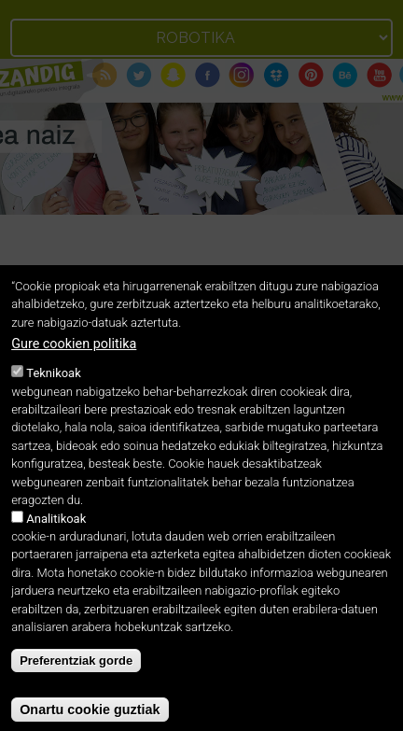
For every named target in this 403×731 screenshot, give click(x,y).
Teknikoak (53, 386)
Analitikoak (56, 532)
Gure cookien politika (73, 357)
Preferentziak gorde (76, 674)
